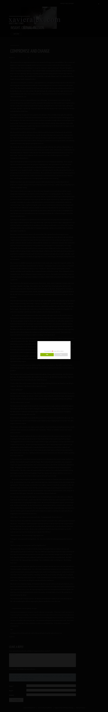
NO (61, 354)
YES (47, 354)
